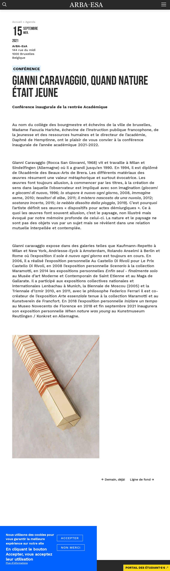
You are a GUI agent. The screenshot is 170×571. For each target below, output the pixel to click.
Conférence (26, 68)
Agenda (30, 21)
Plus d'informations (17, 566)
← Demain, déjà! (113, 479)
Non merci (71, 551)
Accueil (17, 21)
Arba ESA (89, 4)
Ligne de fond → (142, 479)
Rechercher (5, 5)
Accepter (70, 541)
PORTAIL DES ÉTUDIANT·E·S (145, 567)
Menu (164, 3)
